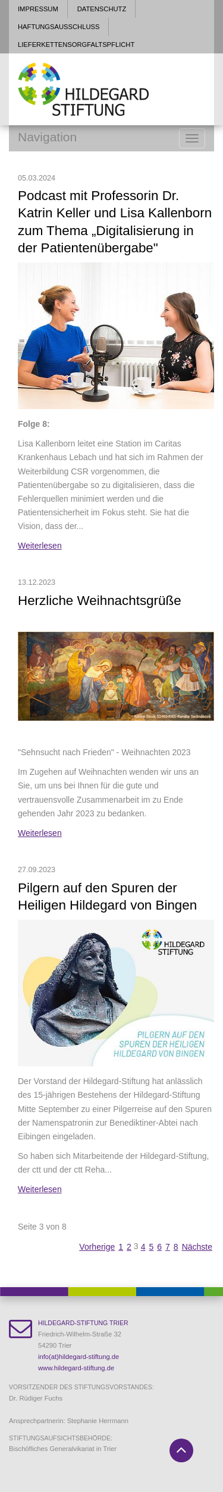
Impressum (38, 8)
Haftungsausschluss (58, 26)
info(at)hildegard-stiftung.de (78, 1356)
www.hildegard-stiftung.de (76, 1367)
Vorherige (97, 1247)
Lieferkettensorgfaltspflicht (76, 44)
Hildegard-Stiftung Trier (83, 1322)
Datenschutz (101, 8)
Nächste (197, 1247)
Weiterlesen (40, 545)
